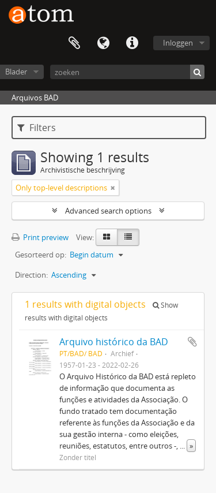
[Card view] (107, 237)
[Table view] (128, 237)
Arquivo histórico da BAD (113, 341)
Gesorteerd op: (40, 254)
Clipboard (74, 43)
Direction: (31, 275)
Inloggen (178, 43)
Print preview (40, 237)
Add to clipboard (192, 342)
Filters (36, 127)
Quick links (132, 43)
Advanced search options (108, 211)
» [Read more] (191, 445)
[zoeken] (127, 72)
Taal (103, 43)
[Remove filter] (113, 187)
